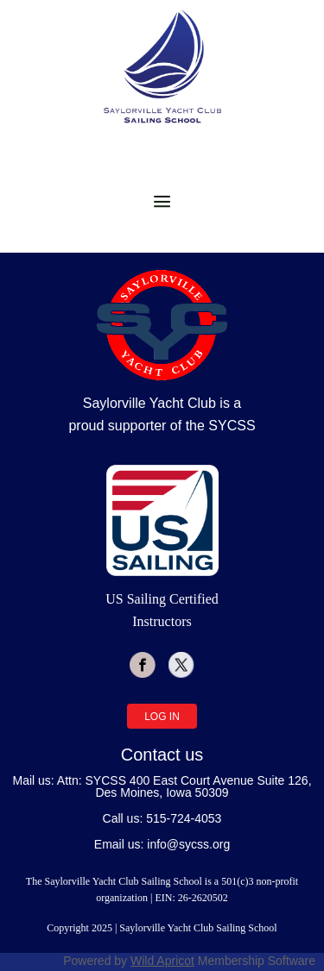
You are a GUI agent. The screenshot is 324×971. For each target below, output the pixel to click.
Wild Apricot (162, 961)
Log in (162, 717)
